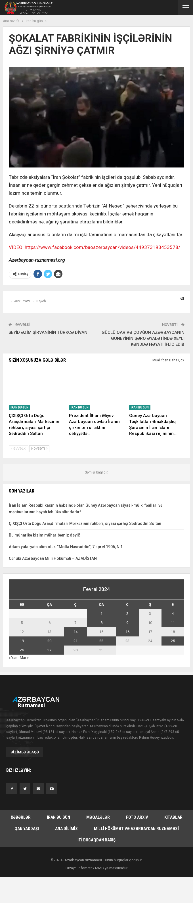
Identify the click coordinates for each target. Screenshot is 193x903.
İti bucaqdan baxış (96, 840)
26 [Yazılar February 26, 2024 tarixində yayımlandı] (22, 650)
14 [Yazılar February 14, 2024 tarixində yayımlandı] (75, 632)
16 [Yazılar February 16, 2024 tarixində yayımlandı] (127, 632)
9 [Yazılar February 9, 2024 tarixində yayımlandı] (127, 623)
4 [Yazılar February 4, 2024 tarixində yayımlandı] (173, 613)
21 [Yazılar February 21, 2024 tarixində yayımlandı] (75, 641)
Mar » (24, 657)
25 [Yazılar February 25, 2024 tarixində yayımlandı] (173, 641)
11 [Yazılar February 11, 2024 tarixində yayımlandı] (173, 623)
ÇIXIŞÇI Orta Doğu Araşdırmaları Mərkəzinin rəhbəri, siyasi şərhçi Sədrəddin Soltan (85, 523)
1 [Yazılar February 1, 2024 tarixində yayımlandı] (101, 613)
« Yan (13, 657)
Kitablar (173, 817)
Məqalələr (98, 817)
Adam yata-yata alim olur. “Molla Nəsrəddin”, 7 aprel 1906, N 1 (66, 546)
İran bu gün (19, 407)
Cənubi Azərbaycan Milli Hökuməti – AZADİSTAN (53, 558)
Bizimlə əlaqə (25, 752)
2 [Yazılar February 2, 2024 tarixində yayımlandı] (127, 613)
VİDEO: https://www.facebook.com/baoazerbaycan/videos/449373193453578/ (94, 247)
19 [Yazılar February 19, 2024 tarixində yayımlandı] (22, 641)
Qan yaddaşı (26, 828)
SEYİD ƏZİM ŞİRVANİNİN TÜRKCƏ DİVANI (49, 332)
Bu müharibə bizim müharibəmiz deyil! (44, 535)
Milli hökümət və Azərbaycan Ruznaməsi (136, 828)
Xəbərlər (21, 817)
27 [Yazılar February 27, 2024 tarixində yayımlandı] (49, 650)
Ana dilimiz (66, 828)
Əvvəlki (18, 449)
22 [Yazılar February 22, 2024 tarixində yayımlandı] (101, 641)
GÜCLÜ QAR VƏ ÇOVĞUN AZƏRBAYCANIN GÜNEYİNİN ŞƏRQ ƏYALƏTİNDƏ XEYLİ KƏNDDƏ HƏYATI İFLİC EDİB (143, 338)
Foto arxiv (137, 817)
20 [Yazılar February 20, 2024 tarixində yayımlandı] (49, 641)
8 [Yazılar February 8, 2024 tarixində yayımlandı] (101, 623)
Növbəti (39, 449)
